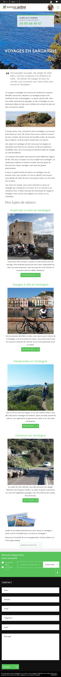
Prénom (7, 599)
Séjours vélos (28, 349)
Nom (6, 590)
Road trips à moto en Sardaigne (30, 210)
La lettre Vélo (9, 564)
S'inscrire (50, 565)
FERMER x (54, 675)
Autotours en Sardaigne (30, 435)
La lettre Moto (9, 568)
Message (8, 636)
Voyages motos (29, 275)
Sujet (6, 627)
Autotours (29, 500)
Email (6, 609)
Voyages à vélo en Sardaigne (31, 284)
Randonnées (28, 426)
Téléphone (8, 618)
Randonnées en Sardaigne (30, 361)
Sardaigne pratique (29, 545)
